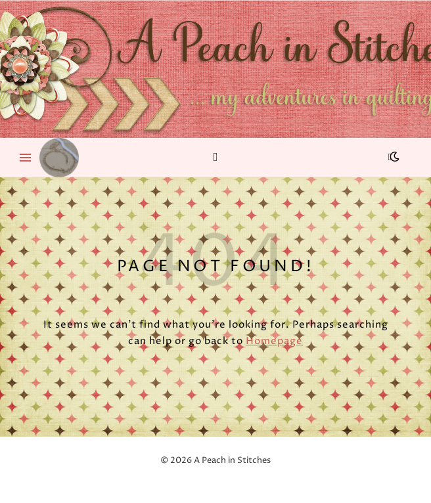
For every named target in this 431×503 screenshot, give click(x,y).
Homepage (274, 341)
